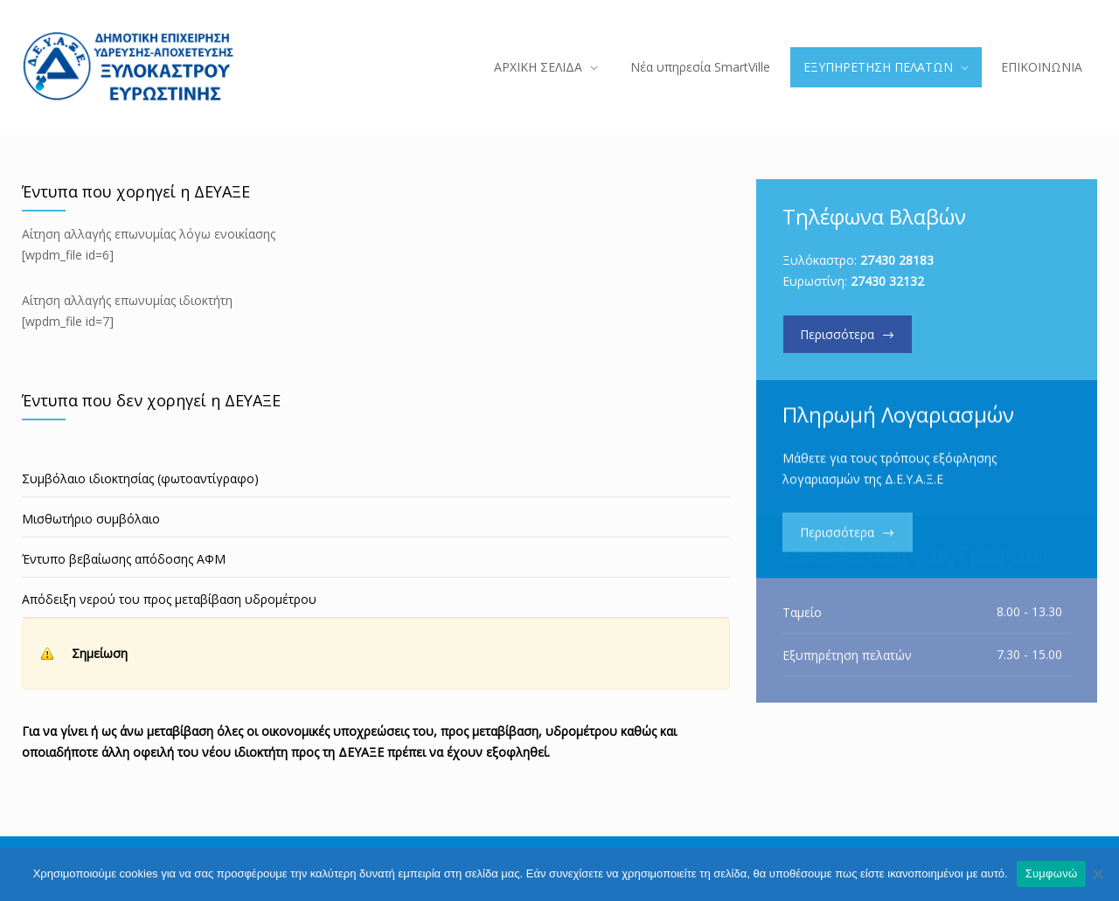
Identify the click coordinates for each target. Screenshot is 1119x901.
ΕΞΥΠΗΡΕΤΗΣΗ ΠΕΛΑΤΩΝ (878, 67)
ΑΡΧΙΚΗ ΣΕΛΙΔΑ (538, 67)
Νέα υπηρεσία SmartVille (700, 67)
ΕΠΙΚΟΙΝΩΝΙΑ (1041, 67)
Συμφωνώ (1051, 873)
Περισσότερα (837, 334)
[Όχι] (1097, 874)
